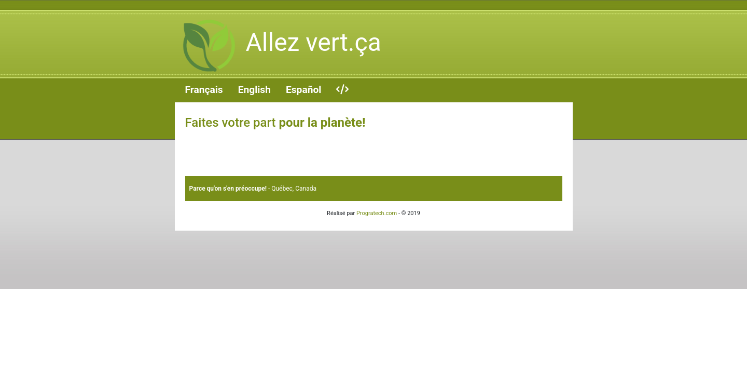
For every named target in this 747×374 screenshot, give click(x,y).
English (254, 90)
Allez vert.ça (278, 45)
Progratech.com (376, 213)
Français (204, 90)
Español (303, 90)
